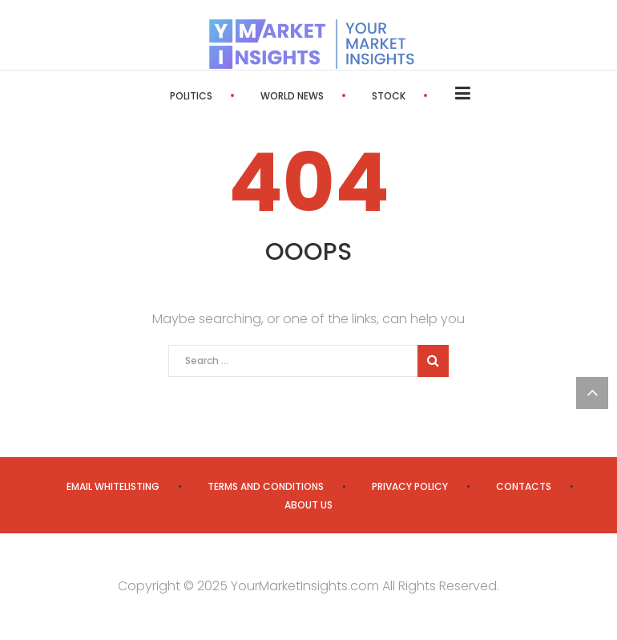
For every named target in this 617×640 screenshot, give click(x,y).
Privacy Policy (410, 486)
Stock (388, 96)
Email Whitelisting (113, 486)
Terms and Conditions (266, 486)
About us (308, 505)
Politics (191, 96)
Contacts (523, 486)
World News (292, 96)
